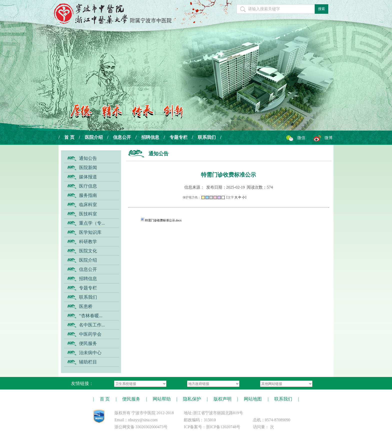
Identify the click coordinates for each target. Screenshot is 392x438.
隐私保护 (192, 398)
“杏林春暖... (90, 315)
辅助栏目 (88, 361)
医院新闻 (88, 167)
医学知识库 (90, 232)
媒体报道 (88, 176)
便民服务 (88, 343)
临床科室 (88, 204)
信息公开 (122, 137)
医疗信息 (88, 186)
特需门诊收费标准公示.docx (161, 220)
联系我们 (207, 137)
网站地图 (253, 398)
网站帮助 (162, 398)
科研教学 (88, 241)
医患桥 (85, 306)
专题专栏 (179, 137)
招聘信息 (150, 137)
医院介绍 (94, 137)
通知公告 (88, 158)
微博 (328, 138)
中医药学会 (90, 334)
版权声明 (223, 398)
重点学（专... (92, 223)
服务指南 (88, 195)
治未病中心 (90, 352)
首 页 (69, 137)
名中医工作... (92, 324)
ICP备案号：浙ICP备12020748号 (212, 427)
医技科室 (88, 213)
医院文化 (88, 250)
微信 (301, 138)
